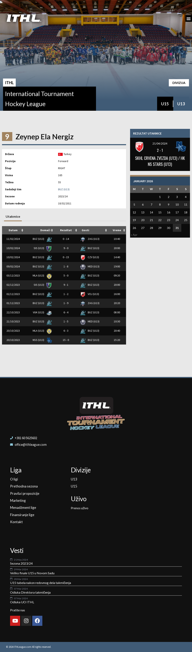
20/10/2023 (13, 330)
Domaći (45, 230)
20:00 (117, 248)
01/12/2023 (13, 303)
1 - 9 (66, 303)
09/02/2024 (13, 266)
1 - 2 (66, 294)
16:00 (117, 294)
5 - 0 (66, 275)
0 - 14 (66, 239)
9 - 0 (66, 248)
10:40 (117, 239)
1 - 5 (66, 321)
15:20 (117, 340)
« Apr (134, 234)
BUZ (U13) (64, 189)
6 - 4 (66, 312)
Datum (13, 230)
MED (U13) (89, 266)
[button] (188, 18)
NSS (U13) (41, 340)
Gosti (85, 230)
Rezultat (66, 230)
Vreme (117, 230)
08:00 (117, 312)
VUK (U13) (41, 312)
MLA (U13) (41, 275)
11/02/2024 (13, 239)
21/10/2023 (13, 321)
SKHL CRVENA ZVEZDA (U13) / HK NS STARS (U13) (160, 161)
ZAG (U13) (89, 239)
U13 (181, 103)
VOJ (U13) (89, 294)
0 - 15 (66, 257)
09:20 (117, 275)
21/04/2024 (159, 143)
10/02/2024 (13, 248)
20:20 (117, 303)
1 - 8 (66, 266)
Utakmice (13, 216)
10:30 (117, 321)
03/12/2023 (13, 275)
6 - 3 (66, 330)
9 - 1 (66, 285)
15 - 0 (66, 340)
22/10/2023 (13, 312)
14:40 (117, 257)
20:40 (117, 330)
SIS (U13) (42, 248)
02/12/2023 (13, 285)
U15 (165, 103)
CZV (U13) (89, 257)
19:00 (117, 266)
